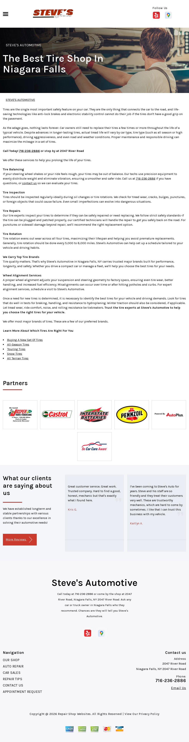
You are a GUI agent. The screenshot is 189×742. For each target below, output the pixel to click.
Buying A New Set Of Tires (25, 340)
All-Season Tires (18, 344)
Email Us (178, 688)
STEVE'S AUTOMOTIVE (23, 45)
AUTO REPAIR (13, 666)
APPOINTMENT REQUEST (22, 692)
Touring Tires (16, 349)
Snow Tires (14, 354)
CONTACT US (13, 685)
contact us (29, 183)
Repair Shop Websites (74, 714)
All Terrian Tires (17, 358)
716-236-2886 (29, 151)
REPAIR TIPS (12, 679)
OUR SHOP (11, 660)
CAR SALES (11, 673)
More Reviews (19, 539)
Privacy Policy (149, 714)
